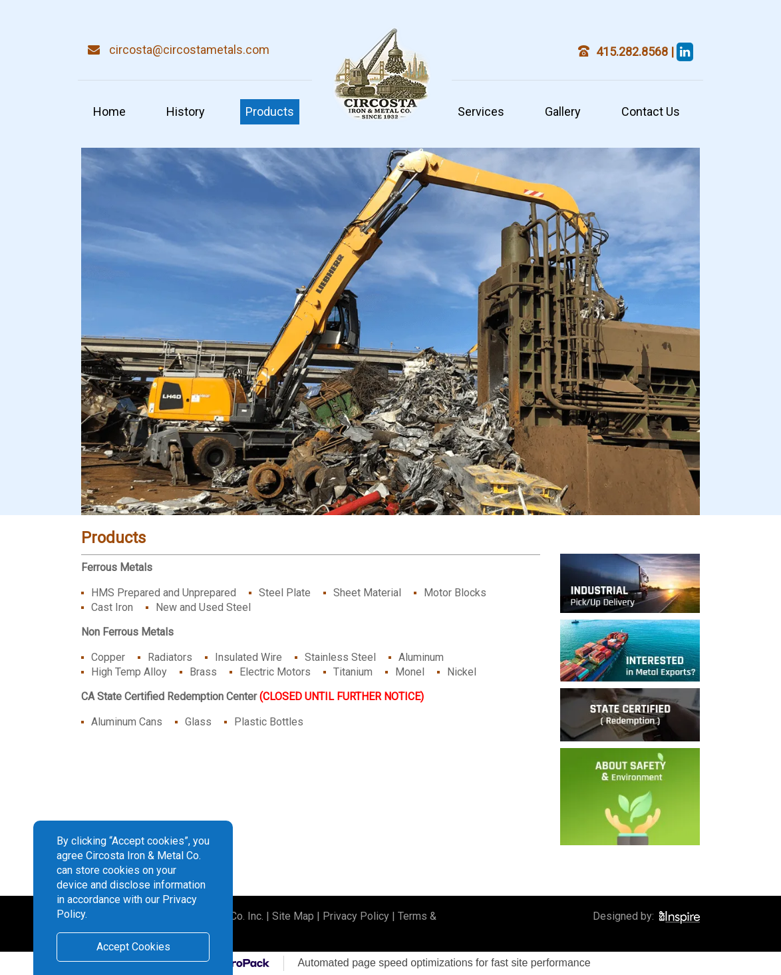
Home (109, 111)
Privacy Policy (356, 916)
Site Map (293, 916)
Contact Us (650, 111)
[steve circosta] (685, 52)
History (185, 111)
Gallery (563, 111)
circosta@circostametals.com (189, 50)
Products (269, 111)
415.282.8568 (633, 52)
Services (481, 111)
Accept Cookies (133, 946)
